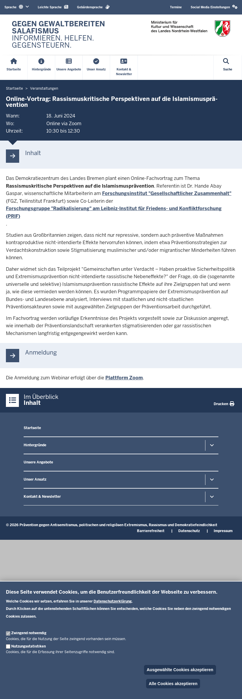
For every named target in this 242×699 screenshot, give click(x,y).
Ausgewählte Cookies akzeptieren (180, 669)
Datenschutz (189, 531)
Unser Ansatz (35, 479)
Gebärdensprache (93, 7)
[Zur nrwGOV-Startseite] (63, 34)
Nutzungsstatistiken (28, 646)
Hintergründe (35, 445)
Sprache (16, 7)
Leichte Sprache (53, 7)
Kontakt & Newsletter (42, 496)
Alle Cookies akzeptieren (173, 683)
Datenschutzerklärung (113, 601)
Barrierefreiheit (150, 531)
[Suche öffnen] (228, 67)
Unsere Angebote (38, 462)
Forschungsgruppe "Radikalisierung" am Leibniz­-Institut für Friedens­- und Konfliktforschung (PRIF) (114, 212)
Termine (176, 7)
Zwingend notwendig (28, 633)
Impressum (223, 531)
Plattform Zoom (124, 378)
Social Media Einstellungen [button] (214, 7)
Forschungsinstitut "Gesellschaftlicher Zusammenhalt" (166, 193)
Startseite (32, 428)
